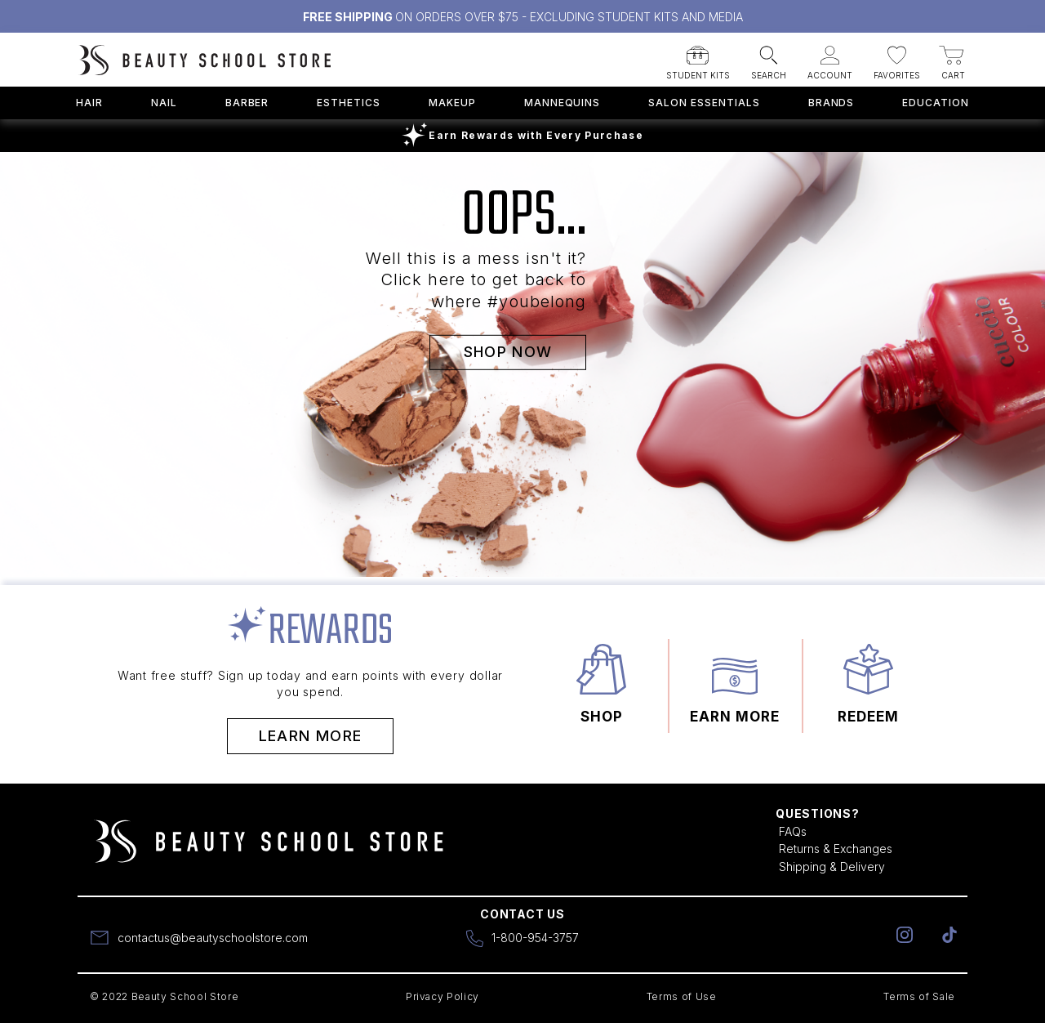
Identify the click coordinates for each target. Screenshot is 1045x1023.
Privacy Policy (442, 996)
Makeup (452, 102)
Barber (247, 102)
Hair (89, 102)
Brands (831, 102)
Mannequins (562, 102)
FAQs (793, 831)
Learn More (310, 735)
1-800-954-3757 (535, 938)
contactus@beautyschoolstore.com (213, 938)
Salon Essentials (703, 102)
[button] (698, 57)
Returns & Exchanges (835, 848)
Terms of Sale (919, 996)
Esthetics (348, 102)
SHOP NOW (508, 351)
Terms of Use (682, 996)
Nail (164, 102)
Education (935, 102)
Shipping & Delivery (832, 866)
